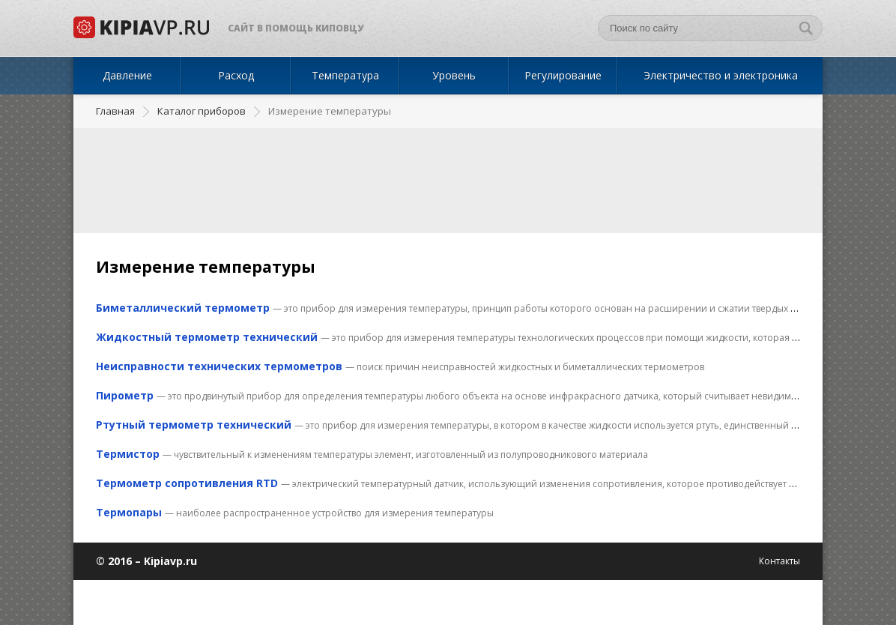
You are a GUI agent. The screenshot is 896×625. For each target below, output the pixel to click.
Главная (115, 111)
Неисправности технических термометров (219, 366)
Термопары (129, 512)
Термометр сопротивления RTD (187, 483)
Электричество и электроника (721, 75)
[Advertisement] (448, 180)
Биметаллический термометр (183, 308)
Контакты (779, 561)
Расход (236, 75)
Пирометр (125, 395)
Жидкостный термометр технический (207, 337)
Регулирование (563, 75)
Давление (127, 75)
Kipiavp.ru (170, 561)
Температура (345, 75)
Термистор (128, 454)
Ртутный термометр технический (193, 424)
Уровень (454, 75)
